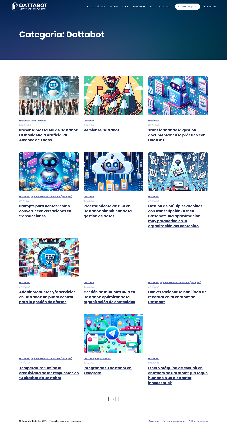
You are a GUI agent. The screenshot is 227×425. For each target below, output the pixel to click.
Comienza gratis (187, 6)
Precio (114, 6)
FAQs (125, 6)
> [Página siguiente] (117, 399)
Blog (151, 6)
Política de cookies (198, 421)
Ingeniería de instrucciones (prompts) (51, 196)
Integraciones (38, 120)
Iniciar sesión (209, 6)
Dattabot (24, 120)
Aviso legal (154, 421)
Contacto (164, 6)
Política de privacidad (174, 421)
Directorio (139, 6)
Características (96, 6)
